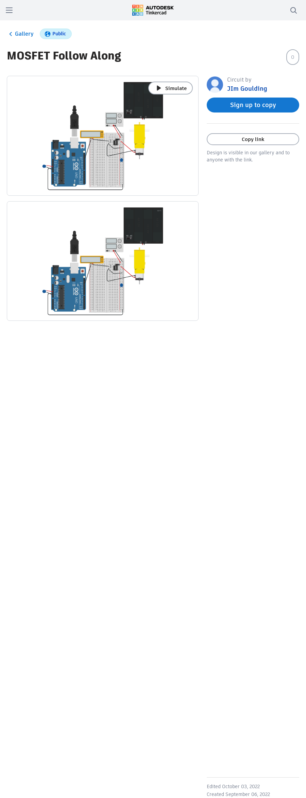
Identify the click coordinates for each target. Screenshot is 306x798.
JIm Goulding (247, 88)
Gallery (20, 34)
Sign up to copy (253, 105)
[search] (293, 10)
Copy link (253, 139)
